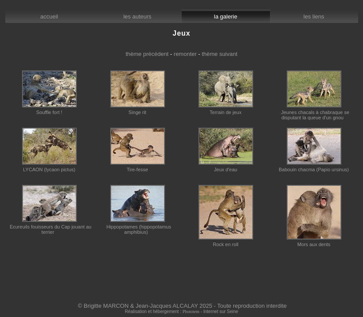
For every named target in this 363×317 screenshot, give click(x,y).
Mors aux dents (314, 242)
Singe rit (137, 110)
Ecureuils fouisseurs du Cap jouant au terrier (49, 227)
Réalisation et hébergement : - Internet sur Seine (181, 311)
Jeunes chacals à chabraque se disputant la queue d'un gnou (313, 112)
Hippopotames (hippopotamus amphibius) (137, 227)
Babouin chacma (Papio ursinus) (314, 167)
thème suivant (219, 54)
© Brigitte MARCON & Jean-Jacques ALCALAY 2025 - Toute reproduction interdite (182, 305)
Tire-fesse (137, 167)
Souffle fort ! (49, 110)
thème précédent (147, 54)
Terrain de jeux (225, 110)
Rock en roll (225, 242)
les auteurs (137, 16)
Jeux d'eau (225, 167)
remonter (185, 54)
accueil (49, 16)
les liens (313, 16)
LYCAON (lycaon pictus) (49, 167)
